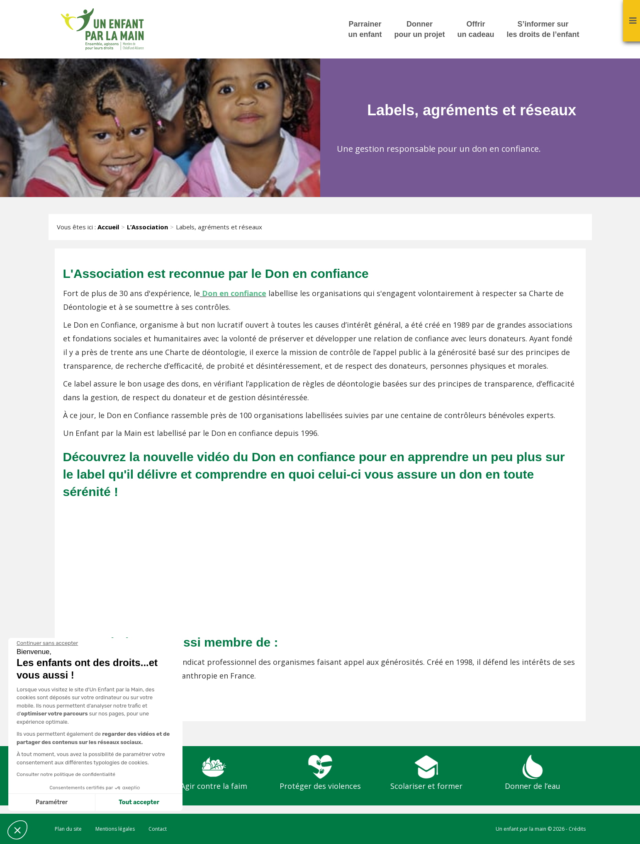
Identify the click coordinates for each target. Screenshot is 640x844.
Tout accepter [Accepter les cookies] (139, 802)
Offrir (475, 30)
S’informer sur (542, 30)
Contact (157, 828)
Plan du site (68, 828)
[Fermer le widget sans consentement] (47, 643)
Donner (419, 30)
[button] (17, 830)
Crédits (577, 828)
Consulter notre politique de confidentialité (66, 774)
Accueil (108, 227)
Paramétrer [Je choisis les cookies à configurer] (52, 802)
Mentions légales (115, 828)
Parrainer (365, 30)
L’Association (147, 227)
